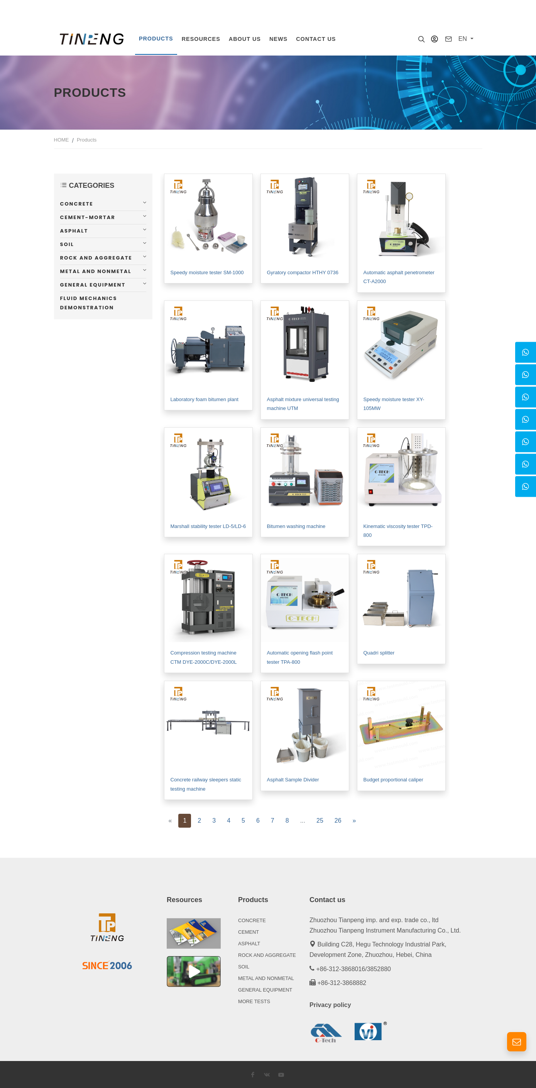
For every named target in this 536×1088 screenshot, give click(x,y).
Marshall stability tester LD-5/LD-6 (208, 525)
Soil (67, 243)
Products (86, 139)
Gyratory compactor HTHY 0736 (302, 272)
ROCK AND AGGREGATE (267, 954)
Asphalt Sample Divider (293, 779)
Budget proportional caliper (393, 779)
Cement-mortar (87, 216)
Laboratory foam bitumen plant (204, 398)
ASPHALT (249, 943)
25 (319, 819)
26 (338, 819)
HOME (61, 139)
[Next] (354, 820)
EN (463, 38)
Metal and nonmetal (96, 270)
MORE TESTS (254, 1001)
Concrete (76, 203)
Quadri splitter (379, 652)
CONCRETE (252, 920)
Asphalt (74, 230)
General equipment (93, 284)
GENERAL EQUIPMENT (265, 989)
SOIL (243, 966)
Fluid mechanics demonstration (88, 302)
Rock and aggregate (96, 257)
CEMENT (248, 931)
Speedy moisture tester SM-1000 (207, 272)
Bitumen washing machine (296, 525)
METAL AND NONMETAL (266, 977)
